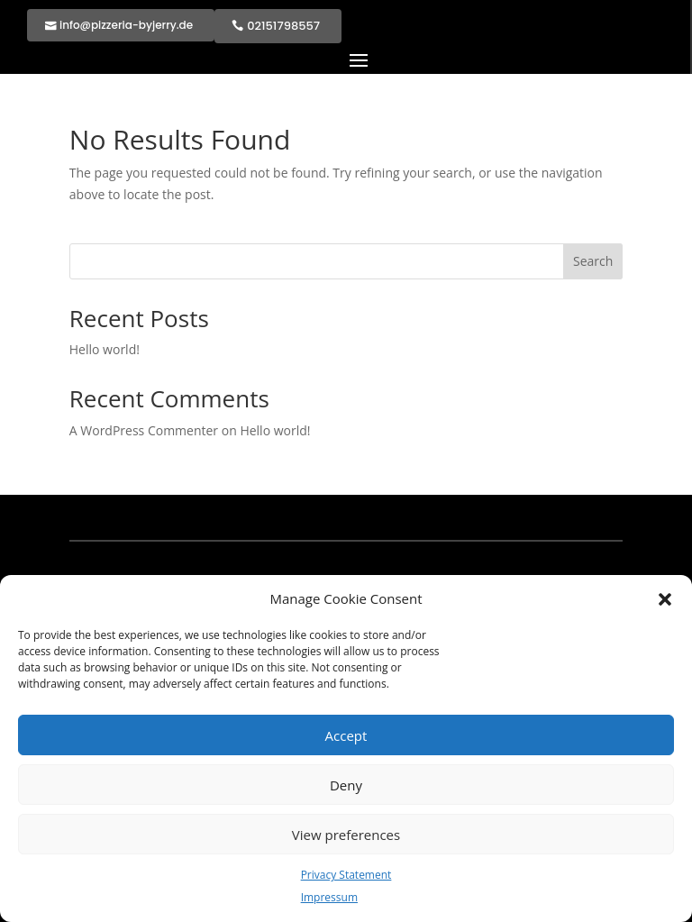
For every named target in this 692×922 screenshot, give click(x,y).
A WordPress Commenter (143, 430)
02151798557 (283, 25)
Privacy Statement (346, 874)
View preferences (346, 835)
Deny (346, 785)
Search (593, 260)
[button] (665, 599)
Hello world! (104, 349)
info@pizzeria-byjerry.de (126, 24)
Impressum (329, 897)
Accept (346, 735)
